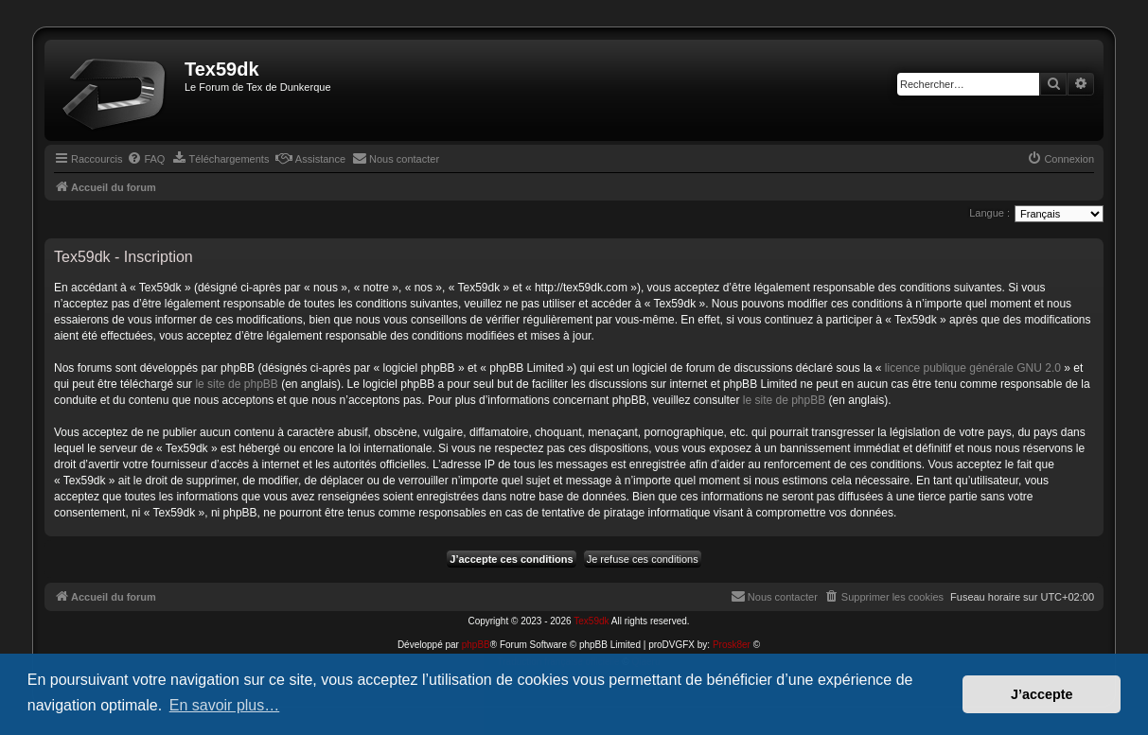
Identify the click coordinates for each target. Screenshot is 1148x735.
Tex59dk (591, 621)
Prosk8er (732, 644)
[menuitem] (146, 159)
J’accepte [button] (1042, 694)
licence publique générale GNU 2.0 (973, 368)
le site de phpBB (236, 384)
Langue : (989, 213)
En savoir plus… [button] (224, 705)
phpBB (476, 644)
